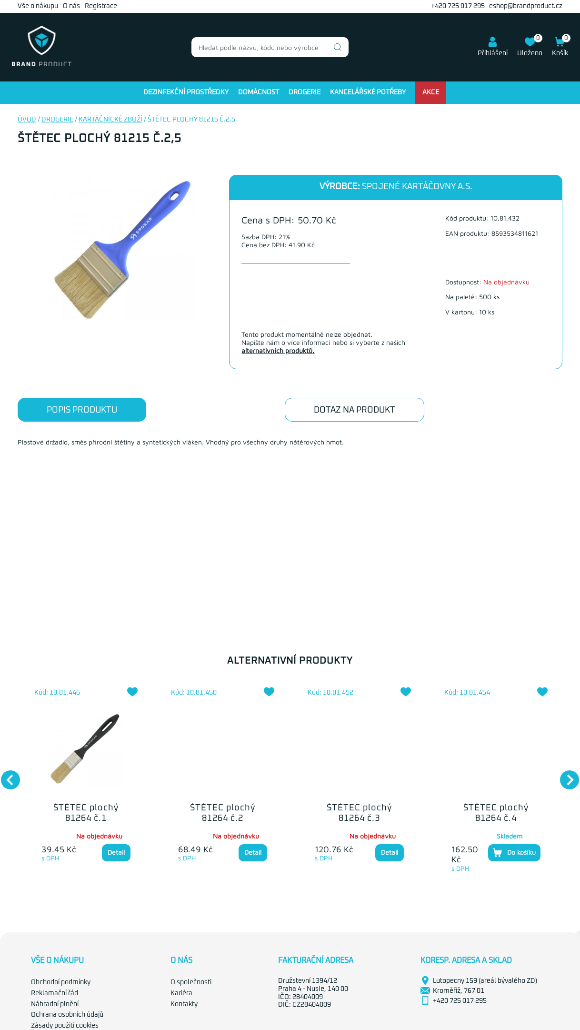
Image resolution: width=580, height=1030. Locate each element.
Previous (5, 775)
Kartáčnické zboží (110, 119)
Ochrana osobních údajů (67, 1014)
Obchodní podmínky (60, 982)
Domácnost (258, 92)
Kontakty (184, 1004)
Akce (430, 92)
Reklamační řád (54, 993)
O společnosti (190, 982)
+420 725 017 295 (458, 6)
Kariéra (181, 993)
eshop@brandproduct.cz (525, 6)
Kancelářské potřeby (368, 92)
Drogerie (304, 92)
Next (565, 775)
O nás (71, 6)
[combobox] (270, 47)
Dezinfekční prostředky (186, 92)
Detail (116, 852)
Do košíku (514, 853)
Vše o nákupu (38, 6)
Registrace (101, 6)
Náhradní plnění (55, 1004)
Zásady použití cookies (65, 1025)
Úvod (27, 119)
